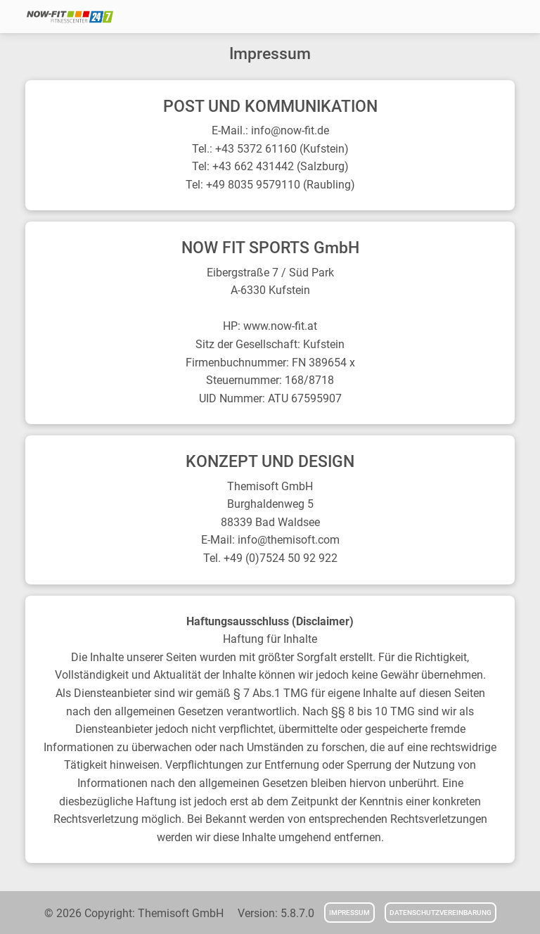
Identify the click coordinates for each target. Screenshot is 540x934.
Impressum (349, 912)
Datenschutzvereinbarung (440, 912)
